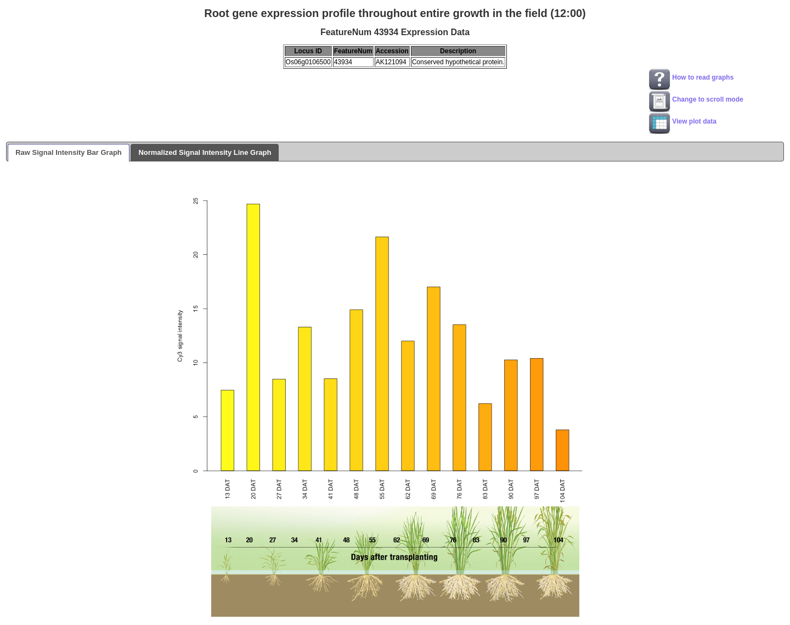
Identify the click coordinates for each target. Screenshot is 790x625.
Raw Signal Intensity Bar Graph (68, 152)
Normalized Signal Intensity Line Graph (204, 152)
